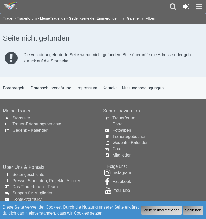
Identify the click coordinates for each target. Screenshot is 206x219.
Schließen (193, 210)
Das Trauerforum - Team (35, 187)
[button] (199, 6)
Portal (117, 124)
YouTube (121, 190)
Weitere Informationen (161, 210)
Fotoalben (121, 130)
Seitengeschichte (28, 174)
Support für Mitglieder (32, 193)
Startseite (21, 118)
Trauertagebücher (129, 136)
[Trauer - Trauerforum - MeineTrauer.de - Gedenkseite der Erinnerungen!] (10, 6)
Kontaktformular (27, 199)
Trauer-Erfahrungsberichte (36, 124)
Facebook (122, 181)
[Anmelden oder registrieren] (186, 6)
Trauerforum (123, 118)
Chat (116, 149)
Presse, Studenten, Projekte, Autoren (46, 180)
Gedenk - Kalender (29, 130)
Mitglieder (121, 155)
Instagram (121, 172)
